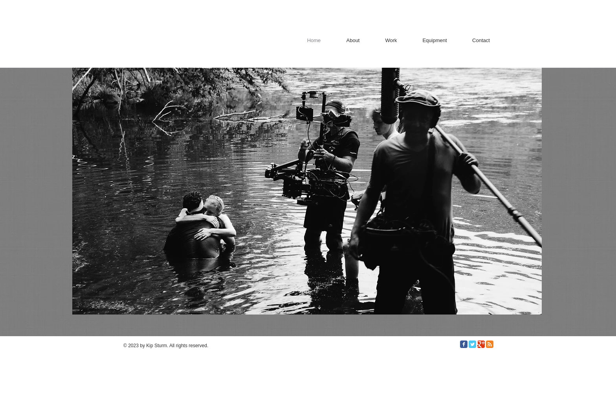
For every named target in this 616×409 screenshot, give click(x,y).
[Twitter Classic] (472, 344)
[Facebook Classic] (464, 344)
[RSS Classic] (489, 344)
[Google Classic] (481, 344)
